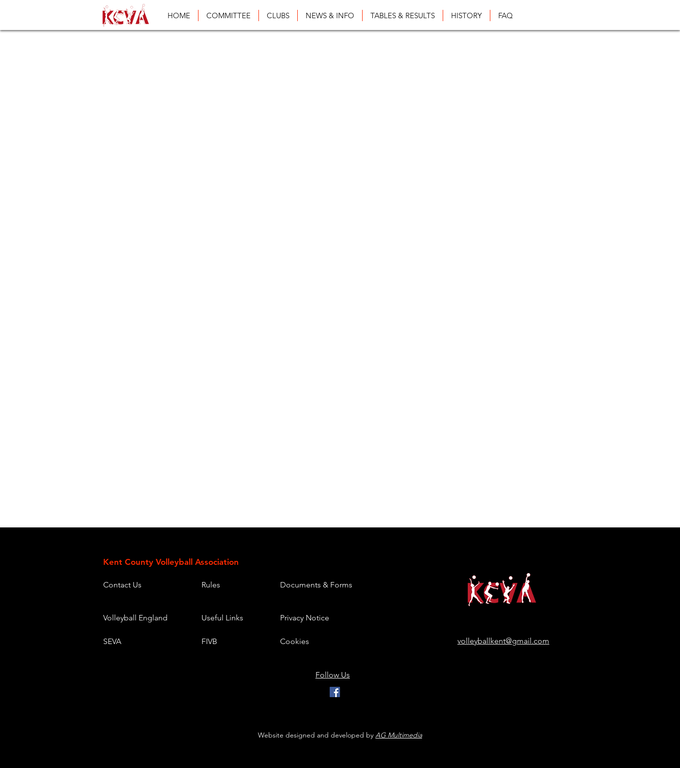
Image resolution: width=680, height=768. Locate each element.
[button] (403, 15)
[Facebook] (335, 692)
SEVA (112, 641)
